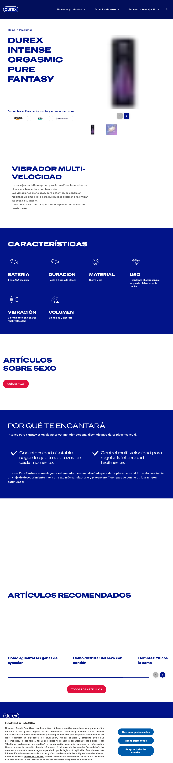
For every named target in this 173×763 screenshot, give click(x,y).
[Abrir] (167, 9)
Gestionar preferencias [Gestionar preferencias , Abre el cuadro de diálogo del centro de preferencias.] (136, 731)
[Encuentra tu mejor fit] (142, 9)
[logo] (10, 9)
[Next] (126, 116)
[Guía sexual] (16, 384)
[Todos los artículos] (86, 689)
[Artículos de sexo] (105, 9)
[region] (86, 740)
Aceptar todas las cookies (135, 751)
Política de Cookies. (34, 756)
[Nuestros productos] (69, 9)
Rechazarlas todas (136, 740)
